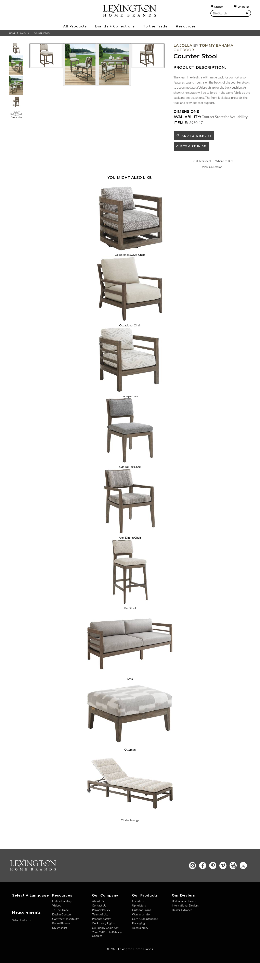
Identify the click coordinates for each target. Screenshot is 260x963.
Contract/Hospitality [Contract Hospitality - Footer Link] (65, 919)
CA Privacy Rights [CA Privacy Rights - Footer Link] (103, 923)
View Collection (212, 166)
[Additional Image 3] (114, 64)
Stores (216, 7)
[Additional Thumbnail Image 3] (16, 85)
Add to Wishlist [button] (196, 135)
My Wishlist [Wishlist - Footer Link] (59, 927)
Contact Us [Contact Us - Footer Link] (99, 905)
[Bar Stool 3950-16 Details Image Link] (130, 603)
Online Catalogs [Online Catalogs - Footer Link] (62, 901)
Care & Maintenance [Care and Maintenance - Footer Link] (145, 919)
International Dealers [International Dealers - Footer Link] (185, 905)
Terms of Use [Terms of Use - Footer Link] (100, 914)
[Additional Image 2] (80, 64)
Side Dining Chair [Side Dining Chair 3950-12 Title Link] (130, 466)
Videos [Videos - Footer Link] (56, 905)
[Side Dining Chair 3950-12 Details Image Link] (130, 461)
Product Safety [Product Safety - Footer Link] (101, 919)
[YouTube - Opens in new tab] (233, 865)
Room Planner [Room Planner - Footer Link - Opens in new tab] (61, 923)
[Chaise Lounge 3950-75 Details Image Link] (130, 815)
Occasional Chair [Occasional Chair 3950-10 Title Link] (130, 325)
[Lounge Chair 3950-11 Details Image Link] (130, 390)
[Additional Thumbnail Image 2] (16, 64)
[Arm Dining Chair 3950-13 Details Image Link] (130, 532)
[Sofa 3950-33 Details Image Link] (130, 673)
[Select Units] (22, 920)
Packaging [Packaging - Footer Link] (138, 923)
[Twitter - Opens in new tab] (243, 865)
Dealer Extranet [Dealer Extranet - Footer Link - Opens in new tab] (182, 910)
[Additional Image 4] (148, 55)
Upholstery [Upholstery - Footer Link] (139, 905)
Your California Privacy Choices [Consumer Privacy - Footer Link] (107, 933)
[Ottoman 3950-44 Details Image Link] (130, 744)
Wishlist (241, 7)
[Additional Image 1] (46, 55)
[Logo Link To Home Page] (129, 15)
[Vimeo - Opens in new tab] (222, 865)
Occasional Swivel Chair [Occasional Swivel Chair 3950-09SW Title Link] (130, 254)
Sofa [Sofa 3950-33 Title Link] (130, 678)
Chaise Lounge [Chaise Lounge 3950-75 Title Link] (130, 820)
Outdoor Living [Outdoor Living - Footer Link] (141, 910)
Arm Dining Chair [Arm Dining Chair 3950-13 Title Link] (130, 537)
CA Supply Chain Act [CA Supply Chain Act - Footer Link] (105, 927)
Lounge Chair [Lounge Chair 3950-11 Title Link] (130, 396)
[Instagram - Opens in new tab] (192, 865)
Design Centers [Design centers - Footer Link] (62, 914)
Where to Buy (224, 161)
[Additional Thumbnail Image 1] (16, 48)
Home (12, 33)
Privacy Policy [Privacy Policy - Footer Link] (101, 910)
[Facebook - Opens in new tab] (202, 865)
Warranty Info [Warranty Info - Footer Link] (141, 914)
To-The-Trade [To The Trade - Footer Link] (60, 910)
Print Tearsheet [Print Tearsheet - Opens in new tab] (201, 161)
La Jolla (24, 33)
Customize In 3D (191, 146)
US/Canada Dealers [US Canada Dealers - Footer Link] (184, 901)
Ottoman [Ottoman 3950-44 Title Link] (130, 749)
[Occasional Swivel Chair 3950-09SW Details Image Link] (130, 249)
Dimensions (186, 111)
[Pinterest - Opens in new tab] (212, 865)
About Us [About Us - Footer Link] (98, 901)
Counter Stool (42, 33)
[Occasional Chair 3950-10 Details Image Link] (130, 320)
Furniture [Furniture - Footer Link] (138, 901)
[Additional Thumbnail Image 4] (16, 102)
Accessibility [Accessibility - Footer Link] (140, 927)
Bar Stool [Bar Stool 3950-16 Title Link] (130, 608)
